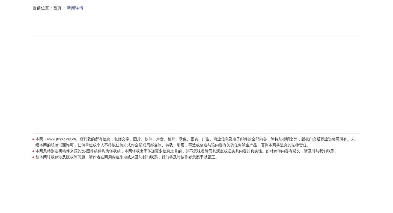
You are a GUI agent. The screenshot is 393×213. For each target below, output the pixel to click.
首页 (57, 8)
